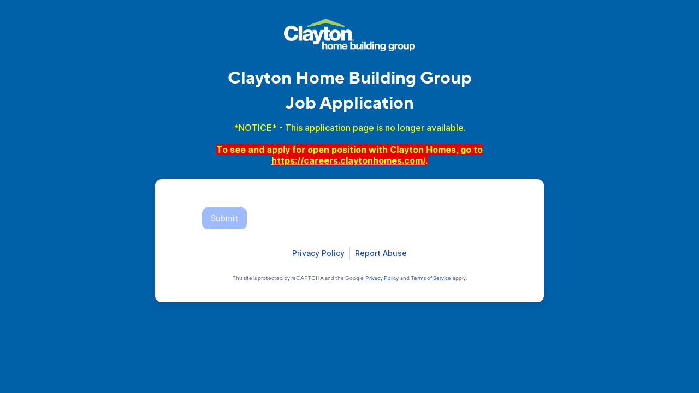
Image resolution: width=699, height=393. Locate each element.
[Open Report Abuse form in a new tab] (380, 253)
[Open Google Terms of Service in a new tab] (431, 278)
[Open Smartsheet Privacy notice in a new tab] (318, 253)
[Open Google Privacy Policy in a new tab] (382, 278)
